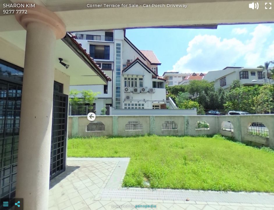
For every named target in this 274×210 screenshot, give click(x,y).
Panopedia (145, 206)
